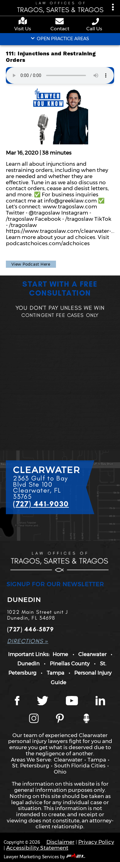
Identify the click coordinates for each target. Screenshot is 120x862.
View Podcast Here (30, 264)
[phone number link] (96, 21)
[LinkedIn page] (100, 701)
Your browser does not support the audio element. (60, 75)
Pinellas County (70, 663)
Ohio (60, 771)
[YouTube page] (72, 701)
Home (60, 654)
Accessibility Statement (37, 847)
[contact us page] (60, 22)
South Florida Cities (79, 765)
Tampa (55, 673)
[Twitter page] (42, 701)
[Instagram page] (34, 719)
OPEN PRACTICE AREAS (60, 38)
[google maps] (24, 21)
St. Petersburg (30, 765)
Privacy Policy (96, 842)
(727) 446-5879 (30, 629)
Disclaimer (60, 842)
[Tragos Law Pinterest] (60, 719)
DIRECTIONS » (27, 641)
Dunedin (28, 663)
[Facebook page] (17, 701)
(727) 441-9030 (41, 503)
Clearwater (92, 654)
